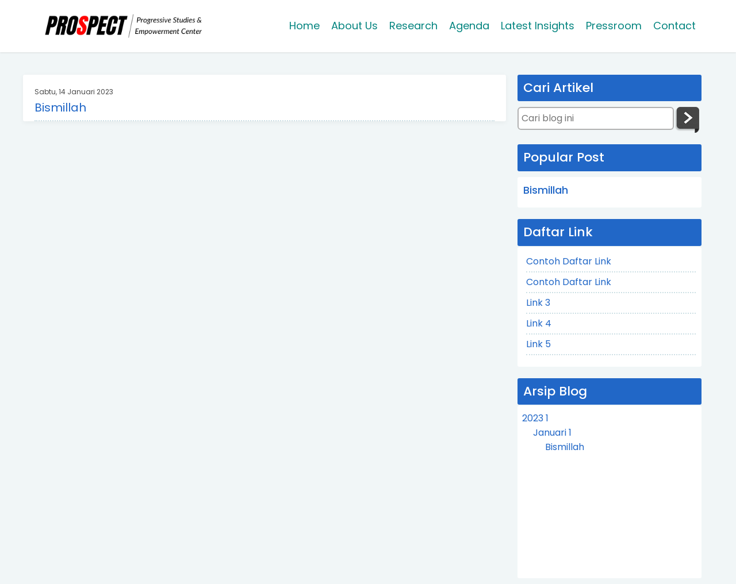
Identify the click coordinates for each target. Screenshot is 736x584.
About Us (354, 25)
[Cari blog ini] (596, 118)
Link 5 (538, 344)
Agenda (469, 25)
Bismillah (60, 107)
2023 (535, 418)
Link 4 (538, 323)
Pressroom (614, 25)
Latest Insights (537, 25)
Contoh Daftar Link (568, 261)
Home (304, 25)
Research (413, 25)
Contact (674, 25)
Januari (552, 432)
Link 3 (538, 302)
